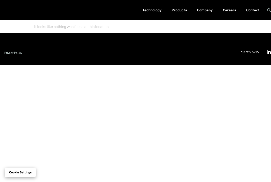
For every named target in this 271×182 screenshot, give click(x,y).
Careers (229, 10)
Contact (253, 10)
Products (179, 10)
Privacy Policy (13, 52)
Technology (152, 10)
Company (205, 10)
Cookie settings (20, 172)
